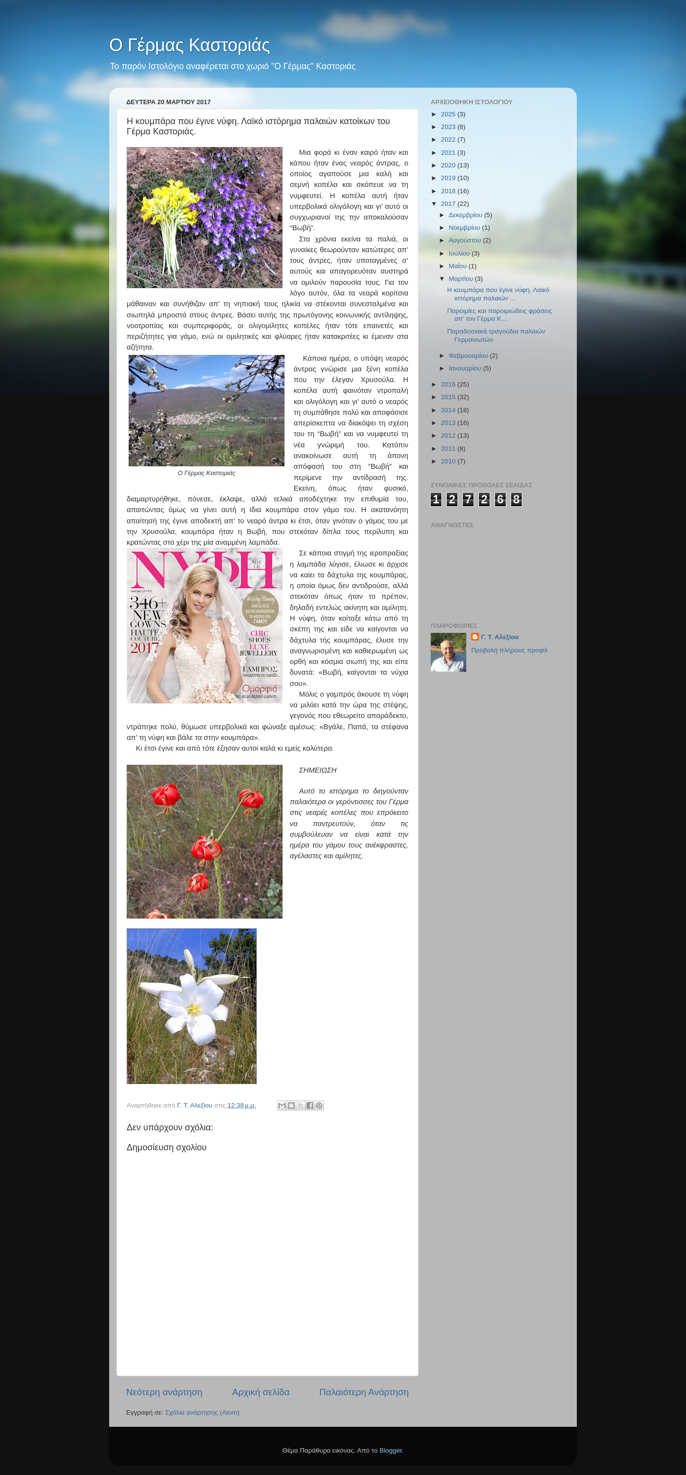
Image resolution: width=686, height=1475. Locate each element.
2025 (449, 114)
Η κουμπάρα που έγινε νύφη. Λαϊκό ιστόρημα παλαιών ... (498, 293)
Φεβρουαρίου (469, 355)
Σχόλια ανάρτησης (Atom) (202, 1412)
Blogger (391, 1450)
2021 (449, 152)
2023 (449, 126)
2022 (449, 139)
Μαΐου (459, 266)
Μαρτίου (462, 278)
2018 (449, 191)
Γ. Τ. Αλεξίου (499, 637)
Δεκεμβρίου (466, 215)
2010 (449, 461)
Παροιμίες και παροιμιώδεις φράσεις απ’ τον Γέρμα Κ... (499, 314)
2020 (449, 165)
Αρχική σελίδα (261, 1392)
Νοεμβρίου (465, 227)
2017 (449, 203)
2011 (449, 448)
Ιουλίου (460, 253)
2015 (449, 397)
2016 (449, 384)
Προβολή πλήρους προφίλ (509, 650)
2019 (449, 178)
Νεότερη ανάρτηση (164, 1392)
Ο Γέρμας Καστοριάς (189, 45)
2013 (449, 422)
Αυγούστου (466, 240)
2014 (449, 410)
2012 (449, 435)
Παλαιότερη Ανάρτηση (364, 1392)
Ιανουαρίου (466, 368)
